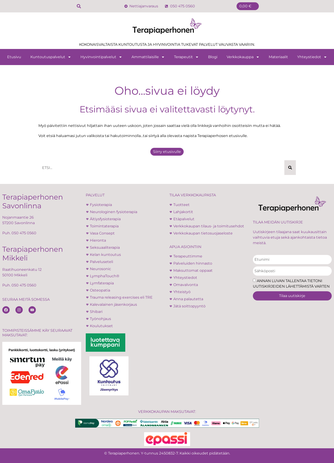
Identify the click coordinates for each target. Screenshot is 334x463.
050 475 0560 (23, 233)
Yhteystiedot (312, 57)
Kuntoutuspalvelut (50, 57)
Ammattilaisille (148, 57)
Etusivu (14, 57)
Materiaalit (278, 57)
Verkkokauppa (243, 57)
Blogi (212, 57)
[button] (79, 6)
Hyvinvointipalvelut (101, 57)
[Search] (290, 167)
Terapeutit (186, 57)
